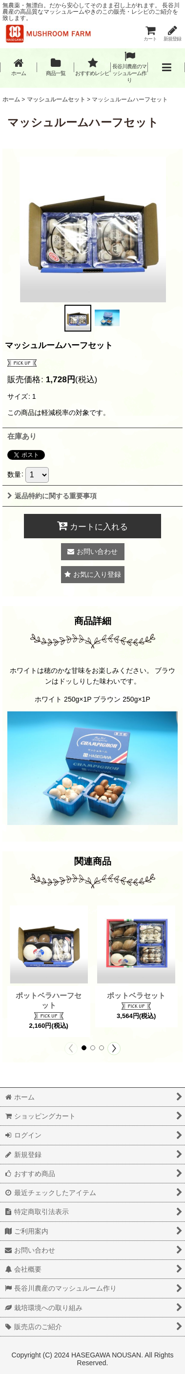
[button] (166, 67)
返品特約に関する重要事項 (52, 496)
